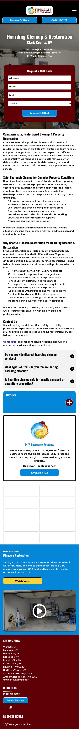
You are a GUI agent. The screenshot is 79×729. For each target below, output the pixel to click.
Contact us (9, 341)
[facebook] (5, 707)
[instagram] (10, 707)
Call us (15, 165)
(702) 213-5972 (11, 694)
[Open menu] (74, 10)
